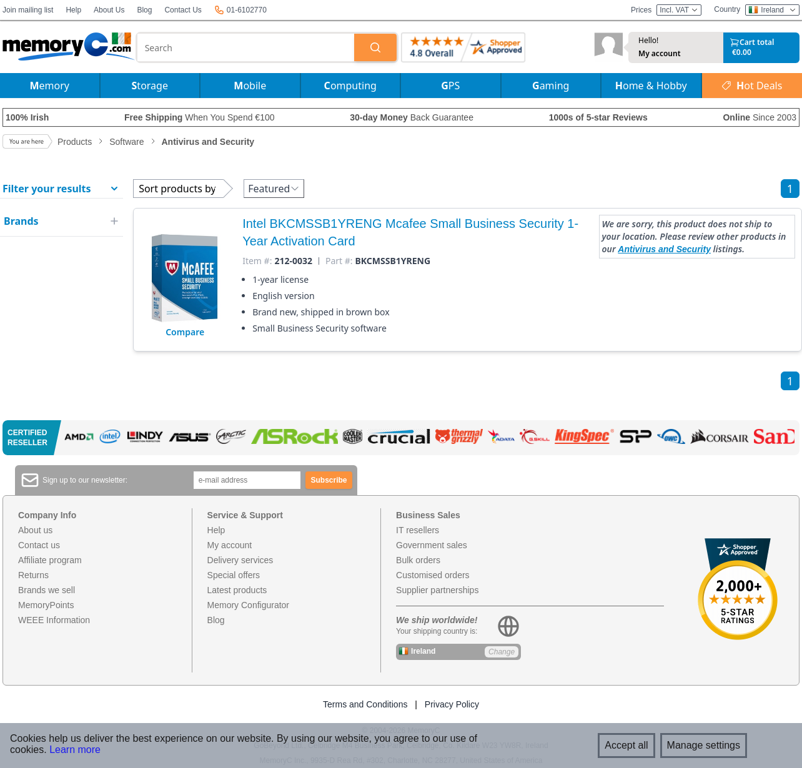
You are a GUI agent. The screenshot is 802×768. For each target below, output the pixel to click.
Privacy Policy (452, 704)
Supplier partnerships (437, 590)
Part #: (339, 261)
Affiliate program (50, 560)
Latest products (237, 590)
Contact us (39, 545)
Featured (274, 188)
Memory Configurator (248, 605)
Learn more (75, 749)
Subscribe (329, 480)
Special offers (233, 575)
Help (73, 10)
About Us (109, 10)
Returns (33, 575)
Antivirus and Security (664, 249)
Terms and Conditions (365, 704)
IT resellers (417, 530)
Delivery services (240, 560)
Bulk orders (418, 560)
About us (35, 530)
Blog (144, 10)
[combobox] (245, 47)
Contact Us (182, 10)
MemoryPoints (46, 605)
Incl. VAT (679, 10)
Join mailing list (27, 10)
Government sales (431, 545)
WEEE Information (54, 620)
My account (659, 54)
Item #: (257, 261)
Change (501, 651)
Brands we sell (46, 590)
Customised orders (433, 575)
